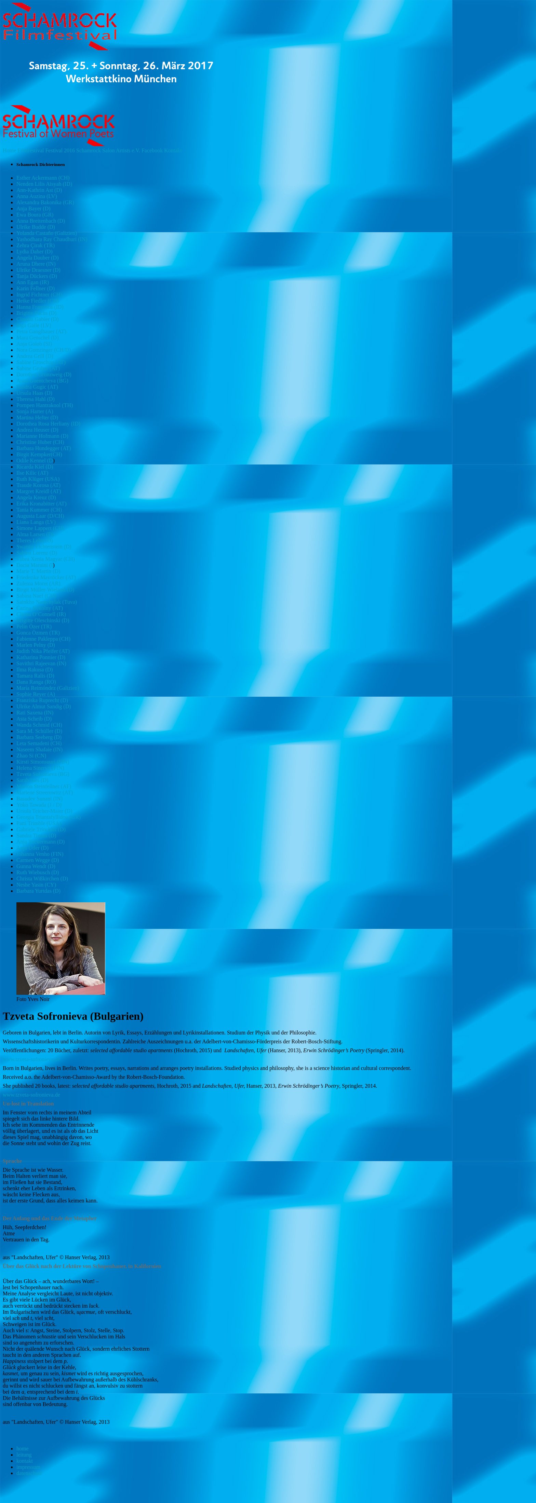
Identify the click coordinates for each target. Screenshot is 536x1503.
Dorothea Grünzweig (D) (43, 374)
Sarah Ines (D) (32, 780)
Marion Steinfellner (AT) (43, 786)
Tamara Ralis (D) (35, 676)
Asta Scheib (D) (34, 719)
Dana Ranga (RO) (36, 682)
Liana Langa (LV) (36, 522)
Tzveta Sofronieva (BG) (42, 774)
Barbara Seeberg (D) (39, 737)
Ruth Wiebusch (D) (37, 872)
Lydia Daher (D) (34, 251)
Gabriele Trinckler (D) (41, 829)
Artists (123, 150)
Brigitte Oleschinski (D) (42, 620)
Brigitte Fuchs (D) (36, 313)
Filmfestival (30, 150)
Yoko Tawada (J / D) (39, 805)
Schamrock (88, 150)
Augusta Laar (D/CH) (40, 516)
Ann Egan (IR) (32, 282)
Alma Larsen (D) (35, 534)
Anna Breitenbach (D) (40, 221)
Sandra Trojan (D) (36, 835)
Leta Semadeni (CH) (39, 743)
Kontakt (173, 150)
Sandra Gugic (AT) (37, 387)
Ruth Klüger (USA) (37, 479)
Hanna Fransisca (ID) (40, 307)
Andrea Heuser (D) (37, 430)
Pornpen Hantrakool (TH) (44, 405)
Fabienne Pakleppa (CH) (43, 639)
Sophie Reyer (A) (35, 694)
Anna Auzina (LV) (36, 196)
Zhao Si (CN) (31, 756)
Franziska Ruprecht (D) (42, 700)
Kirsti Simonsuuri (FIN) (42, 762)
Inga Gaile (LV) (33, 325)
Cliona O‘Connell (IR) (41, 614)
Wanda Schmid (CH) (39, 725)
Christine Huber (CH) (40, 442)
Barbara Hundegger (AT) (43, 448)
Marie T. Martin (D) (38, 571)
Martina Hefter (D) (37, 417)
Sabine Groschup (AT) (41, 362)
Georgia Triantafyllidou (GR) (48, 817)
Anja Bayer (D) (33, 208)
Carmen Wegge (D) (37, 860)
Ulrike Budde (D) (35, 227)
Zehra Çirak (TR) (35, 245)
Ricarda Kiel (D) (34, 467)
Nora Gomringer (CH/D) (43, 350)
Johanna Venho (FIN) (39, 854)
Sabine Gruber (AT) (38, 368)
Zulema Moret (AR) (38, 583)
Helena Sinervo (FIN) (40, 768)
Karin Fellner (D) (35, 288)
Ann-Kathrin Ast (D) (39, 190)
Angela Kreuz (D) (36, 497)
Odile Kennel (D (34, 460)
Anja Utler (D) (32, 848)
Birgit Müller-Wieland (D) (45, 590)
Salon (108, 150)
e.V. (136, 150)
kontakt (24, 1461)
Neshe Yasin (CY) (36, 885)
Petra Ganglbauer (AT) (41, 331)
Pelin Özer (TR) (34, 626)
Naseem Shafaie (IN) (39, 749)
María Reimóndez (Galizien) (47, 688)
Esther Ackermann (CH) (43, 178)
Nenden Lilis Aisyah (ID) (44, 184)
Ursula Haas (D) (34, 393)
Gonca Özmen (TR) (38, 633)
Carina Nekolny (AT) (39, 608)
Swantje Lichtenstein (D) (43, 546)
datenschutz (29, 1473)
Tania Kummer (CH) (39, 510)
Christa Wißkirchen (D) (42, 878)
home (22, 1448)
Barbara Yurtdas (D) (38, 891)
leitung (23, 1455)
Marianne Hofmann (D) (42, 436)
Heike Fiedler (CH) (37, 301)
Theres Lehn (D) (34, 540)
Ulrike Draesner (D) (38, 270)
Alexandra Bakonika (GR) (45, 202)
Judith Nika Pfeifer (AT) (43, 651)
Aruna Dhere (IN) (36, 264)
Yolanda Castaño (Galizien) (46, 233)
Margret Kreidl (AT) (38, 491)
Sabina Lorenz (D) (36, 553)
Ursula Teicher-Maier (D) (44, 811)
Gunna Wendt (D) (35, 866)
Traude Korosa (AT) (38, 485)
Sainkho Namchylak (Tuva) (46, 602)
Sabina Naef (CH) (36, 596)
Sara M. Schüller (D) (39, 731)
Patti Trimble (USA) (38, 823)
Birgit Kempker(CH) (39, 454)
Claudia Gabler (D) (37, 319)
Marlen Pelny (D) (35, 645)
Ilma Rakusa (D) (34, 669)
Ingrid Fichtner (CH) (39, 294)
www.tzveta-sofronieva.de (31, 1059)
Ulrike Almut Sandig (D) (43, 706)
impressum (28, 1467)
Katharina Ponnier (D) (40, 657)
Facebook (152, 150)
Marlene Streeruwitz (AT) (44, 792)
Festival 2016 (60, 150)
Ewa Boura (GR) (34, 215)
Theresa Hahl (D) (35, 399)
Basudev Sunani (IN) (39, 799)
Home (9, 150)
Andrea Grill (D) (34, 356)
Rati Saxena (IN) (34, 712)
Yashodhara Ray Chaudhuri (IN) (52, 239)
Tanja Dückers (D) (36, 276)
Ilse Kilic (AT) (32, 473)
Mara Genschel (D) (37, 337)
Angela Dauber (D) (37, 258)
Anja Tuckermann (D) (40, 842)
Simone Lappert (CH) (40, 528)
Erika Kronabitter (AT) (41, 503)
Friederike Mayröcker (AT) (46, 577)
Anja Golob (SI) (34, 344)
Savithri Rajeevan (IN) (41, 663)
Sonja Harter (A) (34, 411)
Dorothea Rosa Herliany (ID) (48, 424)
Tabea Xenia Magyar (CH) (45, 559)
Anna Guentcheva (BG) (42, 381)
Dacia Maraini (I (34, 565)
